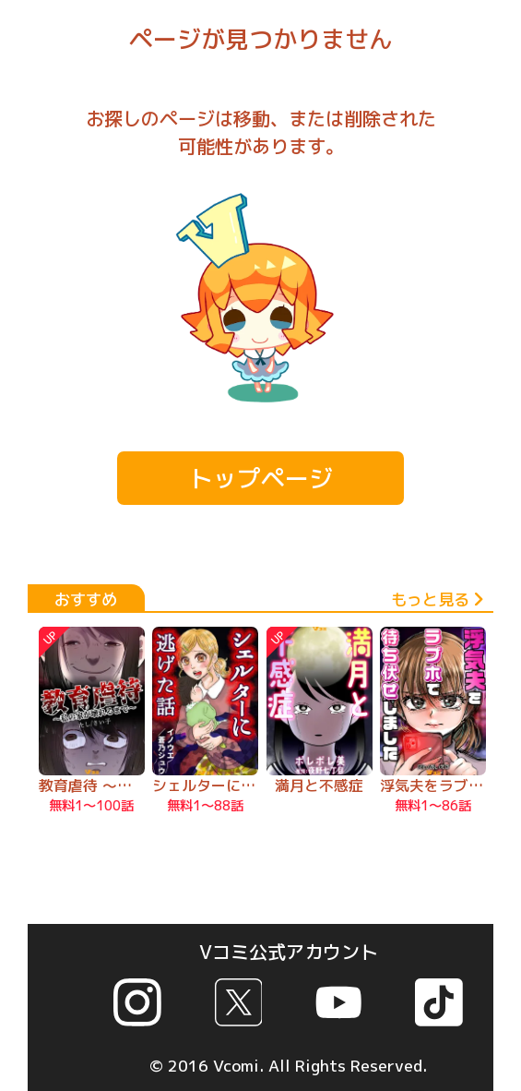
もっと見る (436, 599)
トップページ (261, 478)
